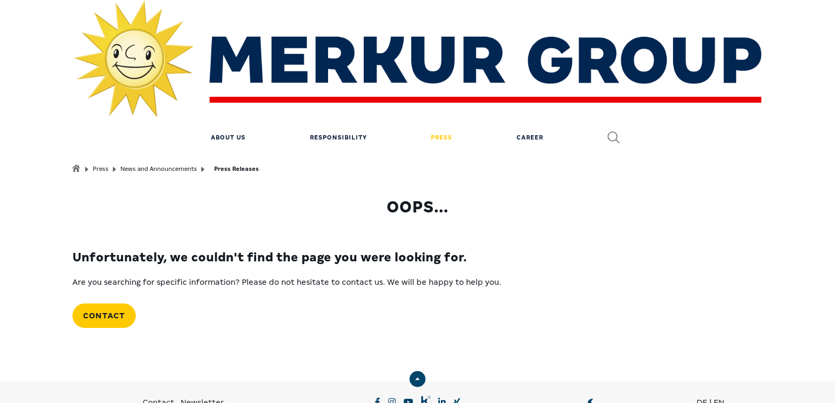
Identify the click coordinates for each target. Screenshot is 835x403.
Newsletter (202, 337)
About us (228, 72)
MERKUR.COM (383, 365)
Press (441, 72)
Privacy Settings (254, 381)
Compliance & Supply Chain (457, 381)
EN (719, 337)
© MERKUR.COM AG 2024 (563, 381)
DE (702, 337)
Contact (104, 250)
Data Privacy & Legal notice (344, 381)
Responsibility (338, 72)
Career (530, 72)
